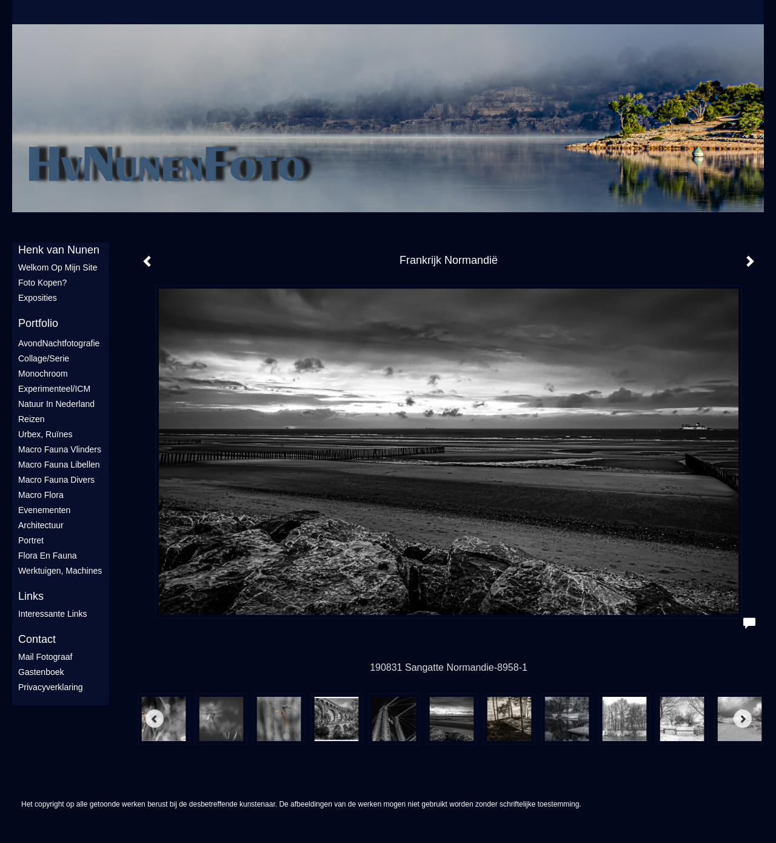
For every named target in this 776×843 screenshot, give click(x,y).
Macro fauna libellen (59, 464)
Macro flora (41, 495)
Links (31, 596)
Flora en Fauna (47, 555)
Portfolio (38, 323)
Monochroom (43, 373)
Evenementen (44, 510)
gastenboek (41, 672)
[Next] (743, 719)
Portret (31, 540)
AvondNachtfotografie (58, 343)
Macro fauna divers (56, 480)
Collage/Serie (43, 358)
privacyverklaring (50, 687)
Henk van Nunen (58, 250)
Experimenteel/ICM (54, 389)
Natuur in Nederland (56, 404)
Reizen (31, 419)
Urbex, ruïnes (45, 434)
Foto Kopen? (42, 282)
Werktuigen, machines (60, 571)
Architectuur (41, 525)
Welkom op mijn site (57, 267)
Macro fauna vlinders (59, 449)
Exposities (37, 298)
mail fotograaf (45, 657)
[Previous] (155, 719)
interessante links (52, 614)
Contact (37, 639)
